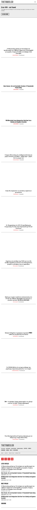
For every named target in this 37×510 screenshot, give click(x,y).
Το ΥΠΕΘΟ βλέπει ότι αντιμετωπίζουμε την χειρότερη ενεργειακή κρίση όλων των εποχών (18, 368)
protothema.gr (21, 55)
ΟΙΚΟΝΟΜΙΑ (15, 370)
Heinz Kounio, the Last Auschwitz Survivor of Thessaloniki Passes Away (18, 86)
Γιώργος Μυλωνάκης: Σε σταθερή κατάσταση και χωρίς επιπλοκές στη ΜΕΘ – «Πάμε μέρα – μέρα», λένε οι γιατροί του (18, 156)
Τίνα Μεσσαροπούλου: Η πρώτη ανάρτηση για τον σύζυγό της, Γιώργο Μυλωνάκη (18, 436)
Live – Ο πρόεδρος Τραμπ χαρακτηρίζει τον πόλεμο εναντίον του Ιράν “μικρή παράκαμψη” (18, 402)
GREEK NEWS (16, 89)
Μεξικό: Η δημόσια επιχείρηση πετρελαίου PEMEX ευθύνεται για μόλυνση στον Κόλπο (18, 333)
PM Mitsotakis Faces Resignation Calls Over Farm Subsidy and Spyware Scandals (18, 121)
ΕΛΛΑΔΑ (15, 265)
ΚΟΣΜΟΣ (16, 194)
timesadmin (21, 89)
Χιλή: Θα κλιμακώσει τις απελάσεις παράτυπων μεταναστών (18, 191)
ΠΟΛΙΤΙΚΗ (15, 55)
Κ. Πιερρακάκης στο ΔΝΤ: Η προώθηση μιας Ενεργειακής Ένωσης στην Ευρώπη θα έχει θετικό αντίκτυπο (18, 226)
